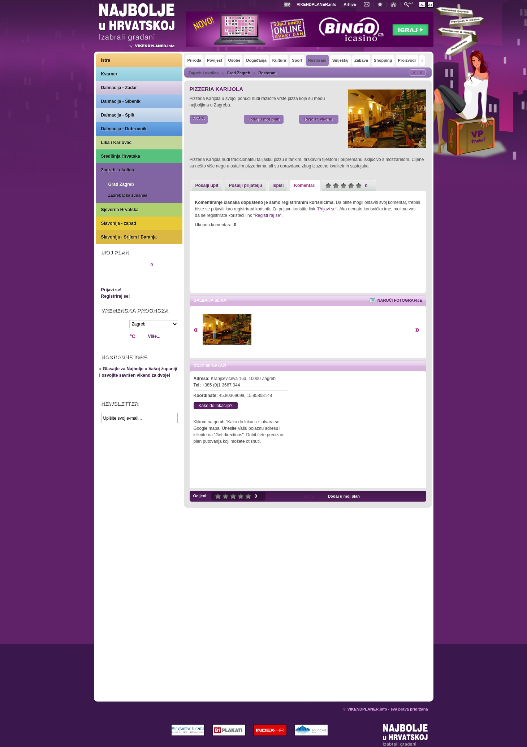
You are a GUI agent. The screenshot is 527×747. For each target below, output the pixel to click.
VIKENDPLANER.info (316, 4)
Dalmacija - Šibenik (121, 101)
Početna (395, 4)
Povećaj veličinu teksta (430, 5)
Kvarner (109, 74)
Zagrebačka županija (127, 195)
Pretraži (410, 4)
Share (308, 496)
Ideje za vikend (318, 119)
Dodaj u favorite (381, 4)
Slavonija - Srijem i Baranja (129, 237)
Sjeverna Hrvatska (120, 209)
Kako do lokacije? (215, 405)
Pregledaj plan (123, 277)
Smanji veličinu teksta (422, 5)
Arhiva (350, 4)
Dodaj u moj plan (263, 119)
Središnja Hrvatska (120, 156)
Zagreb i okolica (117, 169)
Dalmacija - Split (118, 115)
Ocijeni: (200, 496)
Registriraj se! (115, 296)
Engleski (288, 4)
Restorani (267, 73)
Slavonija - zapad (118, 223)
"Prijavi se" (326, 208)
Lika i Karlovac (116, 142)
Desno (417, 330)
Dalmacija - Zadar (119, 87)
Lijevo (196, 330)
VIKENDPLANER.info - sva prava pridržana (387, 709)
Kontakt (368, 4)
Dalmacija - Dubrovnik (124, 128)
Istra (105, 60)
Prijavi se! (111, 289)
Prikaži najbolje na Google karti (139, 470)
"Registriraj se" (267, 215)
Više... (154, 336)
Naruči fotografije (399, 300)
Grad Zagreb (121, 184)
